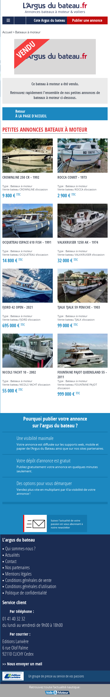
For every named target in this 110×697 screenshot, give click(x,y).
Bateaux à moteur (27, 32)
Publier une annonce (87, 20)
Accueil (7, 32)
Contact (10, 561)
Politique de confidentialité (26, 592)
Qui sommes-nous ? (20, 548)
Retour (56, 113)
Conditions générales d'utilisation (30, 586)
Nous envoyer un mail (24, 664)
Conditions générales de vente (28, 580)
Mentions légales (18, 574)
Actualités (12, 555)
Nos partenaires (17, 567)
